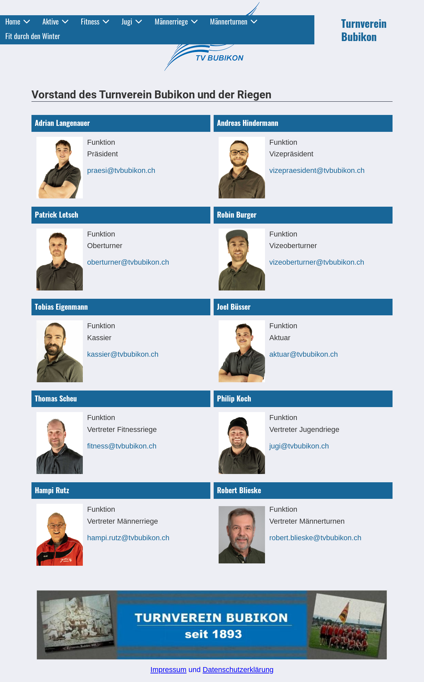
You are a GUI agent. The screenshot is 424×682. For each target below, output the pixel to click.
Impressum (168, 669)
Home (17, 21)
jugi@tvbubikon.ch (299, 446)
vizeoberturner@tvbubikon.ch (316, 262)
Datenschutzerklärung (238, 669)
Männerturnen (233, 21)
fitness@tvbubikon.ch (121, 446)
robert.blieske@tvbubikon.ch (315, 538)
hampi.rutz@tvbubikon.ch (128, 538)
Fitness (95, 21)
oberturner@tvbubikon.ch (128, 262)
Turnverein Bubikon (364, 30)
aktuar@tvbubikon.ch (303, 354)
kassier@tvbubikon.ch (123, 354)
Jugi (132, 21)
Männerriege (176, 21)
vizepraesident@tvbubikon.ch (317, 170)
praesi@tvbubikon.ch (121, 170)
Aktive (55, 21)
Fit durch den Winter (32, 35)
